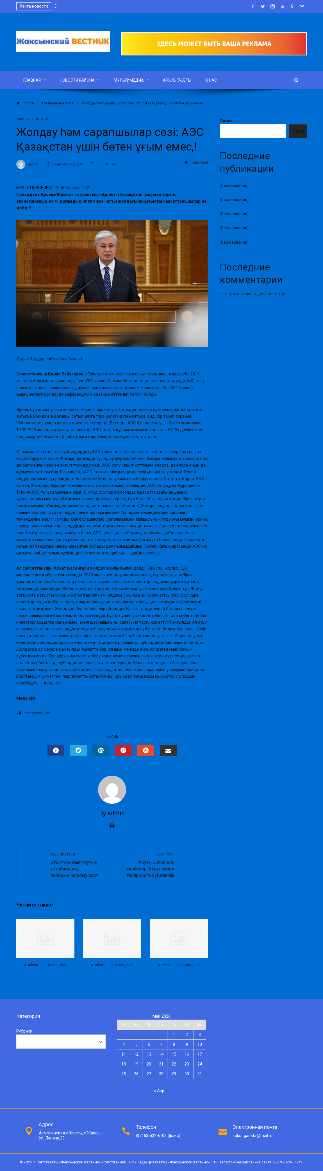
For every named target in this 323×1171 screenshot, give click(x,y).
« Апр (159, 1090)
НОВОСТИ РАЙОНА (80, 79)
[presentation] (55, 4)
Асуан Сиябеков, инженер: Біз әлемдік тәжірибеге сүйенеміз (146, 865)
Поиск (226, 120)
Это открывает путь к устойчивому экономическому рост (78, 865)
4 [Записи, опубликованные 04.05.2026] (123, 1044)
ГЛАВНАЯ (35, 79)
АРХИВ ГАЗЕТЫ (177, 80)
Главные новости (32, 119)
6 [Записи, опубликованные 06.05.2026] (149, 1044)
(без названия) (234, 185)
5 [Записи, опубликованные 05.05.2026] (136, 1044)
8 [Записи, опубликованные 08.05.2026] (174, 1044)
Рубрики (24, 1031)
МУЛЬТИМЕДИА (132, 79)
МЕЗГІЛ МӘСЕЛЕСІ (34, 187)
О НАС (211, 80)
